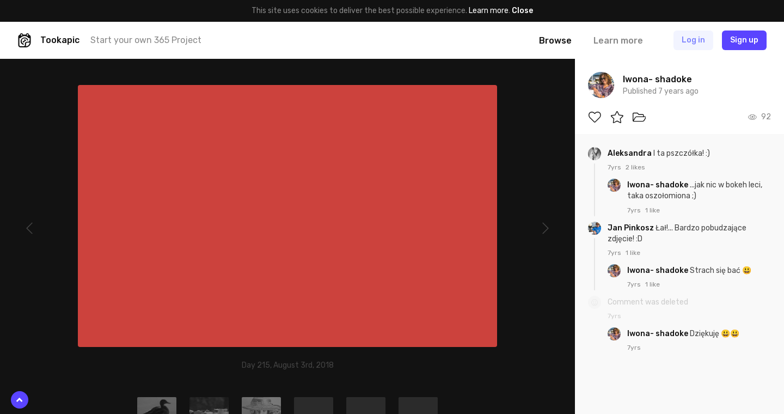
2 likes (635, 167)
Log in (693, 40)
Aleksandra (630, 153)
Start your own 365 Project (145, 40)
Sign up (744, 40)
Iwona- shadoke (658, 185)
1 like (652, 210)
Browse (555, 40)
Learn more (489, 10)
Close (522, 10)
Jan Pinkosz (632, 228)
